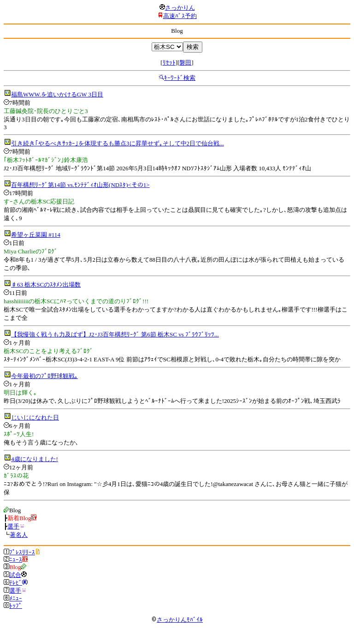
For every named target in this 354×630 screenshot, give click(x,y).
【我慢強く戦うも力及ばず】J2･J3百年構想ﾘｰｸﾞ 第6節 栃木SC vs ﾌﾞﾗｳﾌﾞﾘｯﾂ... (115, 334)
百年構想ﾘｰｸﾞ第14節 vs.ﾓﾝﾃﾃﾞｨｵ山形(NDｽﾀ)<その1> (80, 184)
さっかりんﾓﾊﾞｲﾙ (177, 619)
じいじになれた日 (35, 417)
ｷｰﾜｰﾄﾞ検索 (179, 77)
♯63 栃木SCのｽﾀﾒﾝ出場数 (46, 284)
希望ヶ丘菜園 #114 (35, 234)
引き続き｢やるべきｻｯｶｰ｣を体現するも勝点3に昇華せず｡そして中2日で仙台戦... (117, 143)
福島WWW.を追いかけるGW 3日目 (57, 94)
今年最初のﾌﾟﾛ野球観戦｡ (44, 375)
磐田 (185, 62)
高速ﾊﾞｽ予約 (180, 15)
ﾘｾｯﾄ (169, 62)
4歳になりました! (34, 459)
